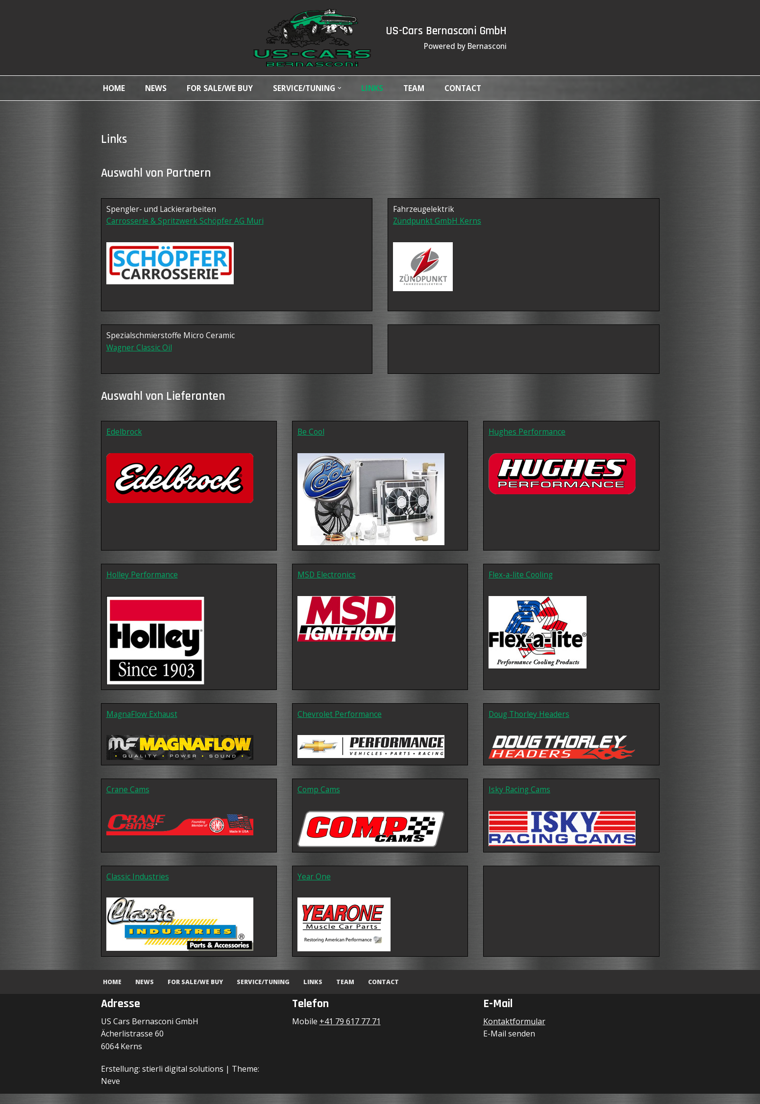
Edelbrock (124, 437)
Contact (473, 88)
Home (114, 88)
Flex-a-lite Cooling (522, 581)
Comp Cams (319, 798)
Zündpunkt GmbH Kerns (438, 223)
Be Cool (311, 437)
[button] (346, 88)
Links (379, 88)
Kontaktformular (514, 1031)
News (158, 88)
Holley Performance (142, 581)
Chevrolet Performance (340, 721)
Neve (110, 1091)
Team (422, 88)
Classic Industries (138, 886)
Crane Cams (128, 798)
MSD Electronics (327, 581)
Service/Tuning (267, 992)
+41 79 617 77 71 (350, 1031)
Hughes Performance (528, 437)
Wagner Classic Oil (140, 351)
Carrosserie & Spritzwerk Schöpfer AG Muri (186, 223)
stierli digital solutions (182, 1079)
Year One (314, 886)
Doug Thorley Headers (531, 721)
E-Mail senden (509, 1044)
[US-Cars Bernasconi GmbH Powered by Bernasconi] (309, 38)
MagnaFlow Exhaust (143, 721)
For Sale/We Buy (222, 88)
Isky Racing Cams (520, 798)
